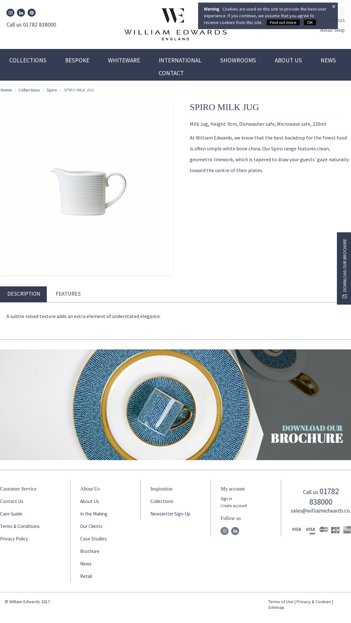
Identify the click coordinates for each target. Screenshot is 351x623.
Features (68, 293)
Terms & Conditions (20, 526)
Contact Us (11, 501)
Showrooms (238, 60)
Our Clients (91, 526)
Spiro (52, 90)
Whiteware (124, 60)
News (328, 60)
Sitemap (276, 607)
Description (23, 293)
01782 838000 (324, 496)
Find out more (283, 22)
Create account (234, 505)
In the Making (93, 514)
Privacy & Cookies (314, 601)
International (180, 60)
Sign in (226, 498)
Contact (171, 73)
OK (310, 22)
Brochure (89, 551)
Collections (27, 60)
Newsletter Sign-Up (170, 514)
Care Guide (11, 514)
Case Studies (93, 539)
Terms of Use (281, 601)
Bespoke (77, 60)
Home (6, 90)
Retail (86, 576)
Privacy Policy (14, 539)
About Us (288, 60)
